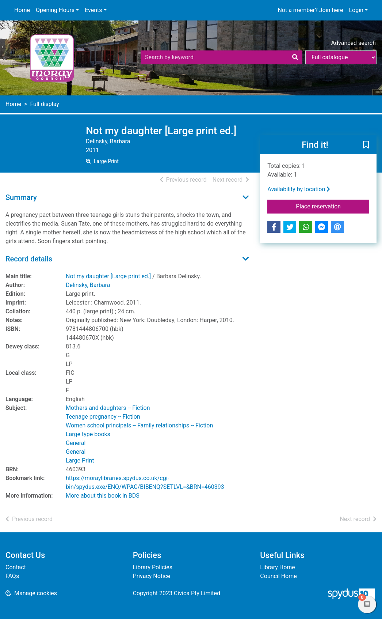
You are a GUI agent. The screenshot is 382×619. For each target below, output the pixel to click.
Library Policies (152, 567)
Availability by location (298, 189)
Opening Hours (55, 10)
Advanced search (353, 42)
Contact (15, 567)
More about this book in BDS (103, 495)
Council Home (278, 576)
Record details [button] (28, 258)
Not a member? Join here (310, 10)
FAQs (12, 576)
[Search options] (341, 57)
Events (93, 10)
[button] (366, 145)
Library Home (277, 567)
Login (356, 10)
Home (22, 10)
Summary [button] (21, 197)
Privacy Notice (151, 576)
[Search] (295, 57)
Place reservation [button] (332, 206)
